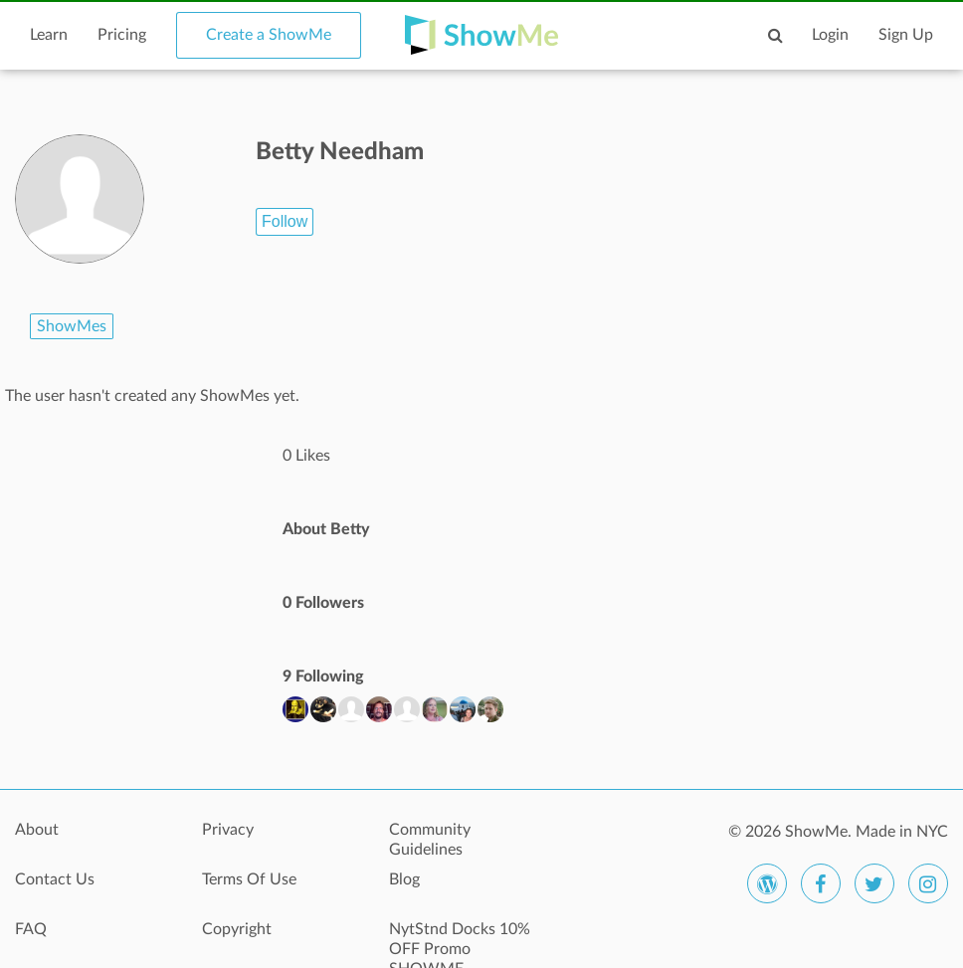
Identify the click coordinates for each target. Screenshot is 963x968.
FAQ (31, 929)
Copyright (237, 929)
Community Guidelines (430, 840)
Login (830, 35)
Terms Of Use (249, 879)
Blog (404, 879)
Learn (49, 35)
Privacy (228, 830)
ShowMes (71, 326)
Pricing (121, 35)
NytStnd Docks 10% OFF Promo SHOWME (459, 940)
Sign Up (905, 35)
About (37, 830)
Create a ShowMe (268, 35)
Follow (284, 221)
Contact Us (55, 879)
